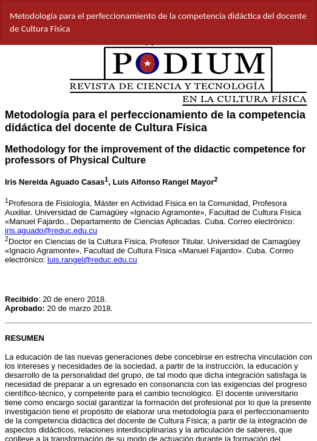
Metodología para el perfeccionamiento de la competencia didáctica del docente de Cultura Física (158, 22)
